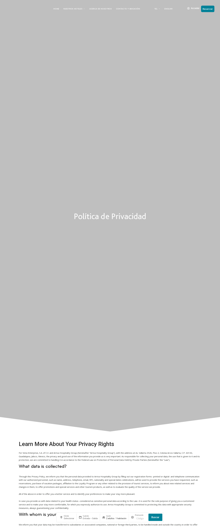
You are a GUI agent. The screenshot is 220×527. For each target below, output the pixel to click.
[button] (207, 9)
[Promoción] (140, 518)
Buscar (155, 517)
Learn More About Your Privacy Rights (66, 444)
